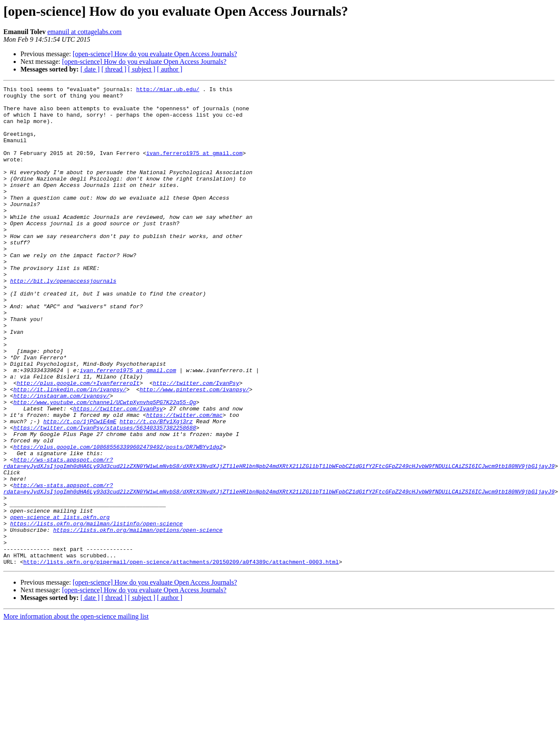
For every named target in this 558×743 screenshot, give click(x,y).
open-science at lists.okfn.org (60, 604)
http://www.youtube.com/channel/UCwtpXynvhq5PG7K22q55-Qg (104, 466)
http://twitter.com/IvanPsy (196, 443)
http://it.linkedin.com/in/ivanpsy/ (69, 450)
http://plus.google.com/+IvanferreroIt (78, 443)
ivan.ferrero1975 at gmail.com (194, 167)
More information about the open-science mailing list (76, 712)
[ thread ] (113, 69)
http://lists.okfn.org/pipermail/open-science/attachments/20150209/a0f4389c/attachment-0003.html (181, 657)
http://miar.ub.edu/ (167, 90)
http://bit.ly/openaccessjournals (63, 320)
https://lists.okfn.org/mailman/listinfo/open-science (96, 611)
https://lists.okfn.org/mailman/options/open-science (138, 619)
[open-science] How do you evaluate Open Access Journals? (155, 53)
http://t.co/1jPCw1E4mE (80, 489)
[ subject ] (141, 69)
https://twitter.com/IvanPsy (118, 473)
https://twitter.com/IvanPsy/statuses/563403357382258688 (104, 496)
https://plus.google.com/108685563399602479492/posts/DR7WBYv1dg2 (117, 519)
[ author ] (170, 69)
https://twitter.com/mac (184, 481)
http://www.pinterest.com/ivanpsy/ (194, 450)
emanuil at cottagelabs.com (84, 31)
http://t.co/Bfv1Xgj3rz (156, 489)
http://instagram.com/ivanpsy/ (61, 458)
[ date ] (90, 69)
